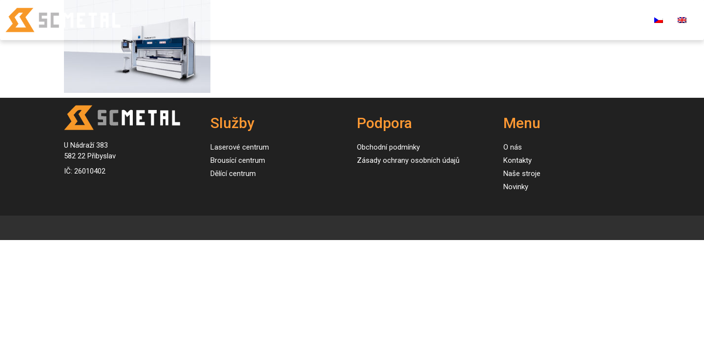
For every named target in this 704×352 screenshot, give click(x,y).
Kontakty (536, 20)
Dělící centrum (233, 173)
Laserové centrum (239, 147)
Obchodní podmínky (388, 147)
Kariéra (582, 20)
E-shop (626, 20)
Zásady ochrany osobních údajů (408, 160)
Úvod (302, 20)
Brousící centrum (237, 160)
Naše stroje (397, 20)
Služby (339, 20)
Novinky (450, 20)
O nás (491, 20)
